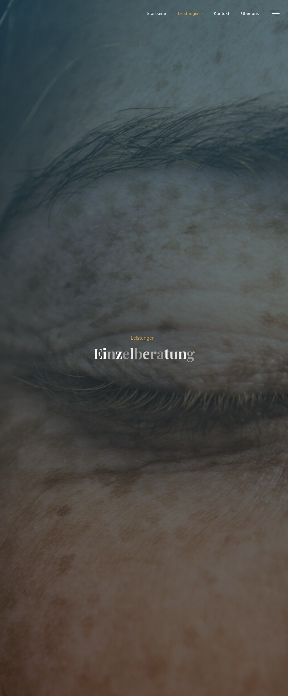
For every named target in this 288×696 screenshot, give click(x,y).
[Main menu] (274, 13)
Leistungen (143, 338)
